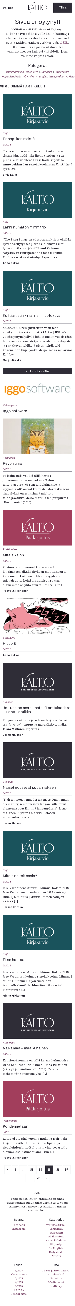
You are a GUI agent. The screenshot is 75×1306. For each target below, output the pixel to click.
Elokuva (8, 702)
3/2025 (19, 1286)
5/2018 (7, 793)
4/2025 (19, 1282)
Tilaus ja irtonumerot (56, 1270)
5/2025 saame (18, 1274)
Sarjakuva (32, 71)
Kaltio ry (56, 1286)
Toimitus (56, 1278)
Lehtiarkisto (19, 1294)
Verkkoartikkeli (15, 71)
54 (40, 1170)
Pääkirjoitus (62, 71)
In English (42, 76)
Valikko (8, 7)
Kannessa (9, 457)
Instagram (19, 1229)
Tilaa (62, 7)
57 (66, 1170)
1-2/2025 (19, 1290)
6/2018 (7, 144)
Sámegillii (46, 71)
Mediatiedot (56, 1282)
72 (38, 1178)
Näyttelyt (28, 76)
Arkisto (70, 76)
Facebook (19, 1225)
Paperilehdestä (11, 76)
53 (31, 1170)
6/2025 (19, 1270)
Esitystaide (57, 76)
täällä (64, 42)
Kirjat (6, 133)
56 (57, 1170)
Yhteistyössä (10, 405)
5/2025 (19, 1278)
